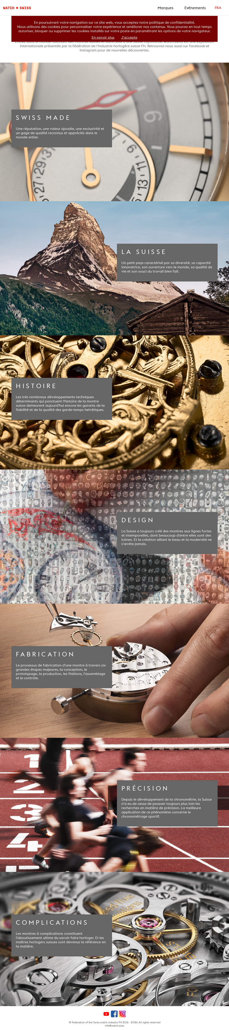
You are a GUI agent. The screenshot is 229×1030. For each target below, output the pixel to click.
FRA (218, 8)
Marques (165, 8)
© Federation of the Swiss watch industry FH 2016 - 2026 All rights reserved (114, 1022)
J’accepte (129, 37)
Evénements (195, 8)
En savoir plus (103, 37)
